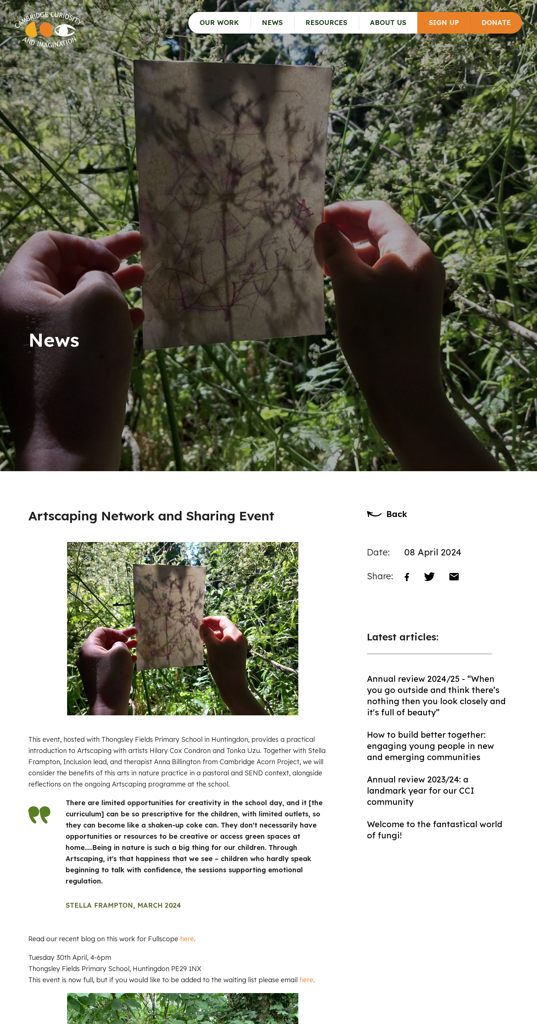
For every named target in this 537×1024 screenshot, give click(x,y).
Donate (496, 22)
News (272, 22)
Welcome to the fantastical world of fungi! (434, 830)
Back (396, 514)
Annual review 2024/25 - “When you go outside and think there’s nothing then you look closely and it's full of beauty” (436, 696)
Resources (326, 22)
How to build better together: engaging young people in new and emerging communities (430, 746)
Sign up (444, 22)
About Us (388, 22)
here (187, 939)
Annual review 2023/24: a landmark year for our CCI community (420, 790)
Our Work (219, 22)
